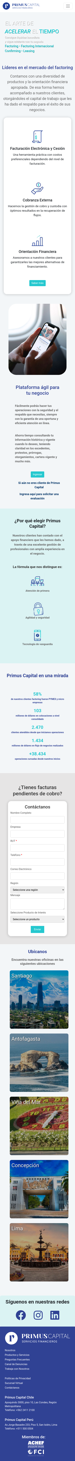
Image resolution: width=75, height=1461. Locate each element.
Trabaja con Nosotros (17, 1368)
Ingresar (37, 474)
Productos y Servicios (17, 1354)
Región (14, 883)
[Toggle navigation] (67, 6)
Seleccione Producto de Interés (28, 912)
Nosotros (10, 1350)
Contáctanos (12, 1387)
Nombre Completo (20, 812)
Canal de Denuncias (16, 1364)
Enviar (37, 929)
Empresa (15, 826)
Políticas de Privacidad (18, 1378)
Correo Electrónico (21, 869)
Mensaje (15, 895)
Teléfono (16, 855)
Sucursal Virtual (14, 1383)
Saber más (37, 283)
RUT (13, 840)
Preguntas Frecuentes (17, 1359)
